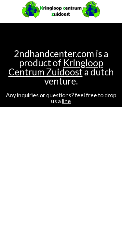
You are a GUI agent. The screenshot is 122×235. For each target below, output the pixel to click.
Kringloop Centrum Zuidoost (55, 67)
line (66, 100)
